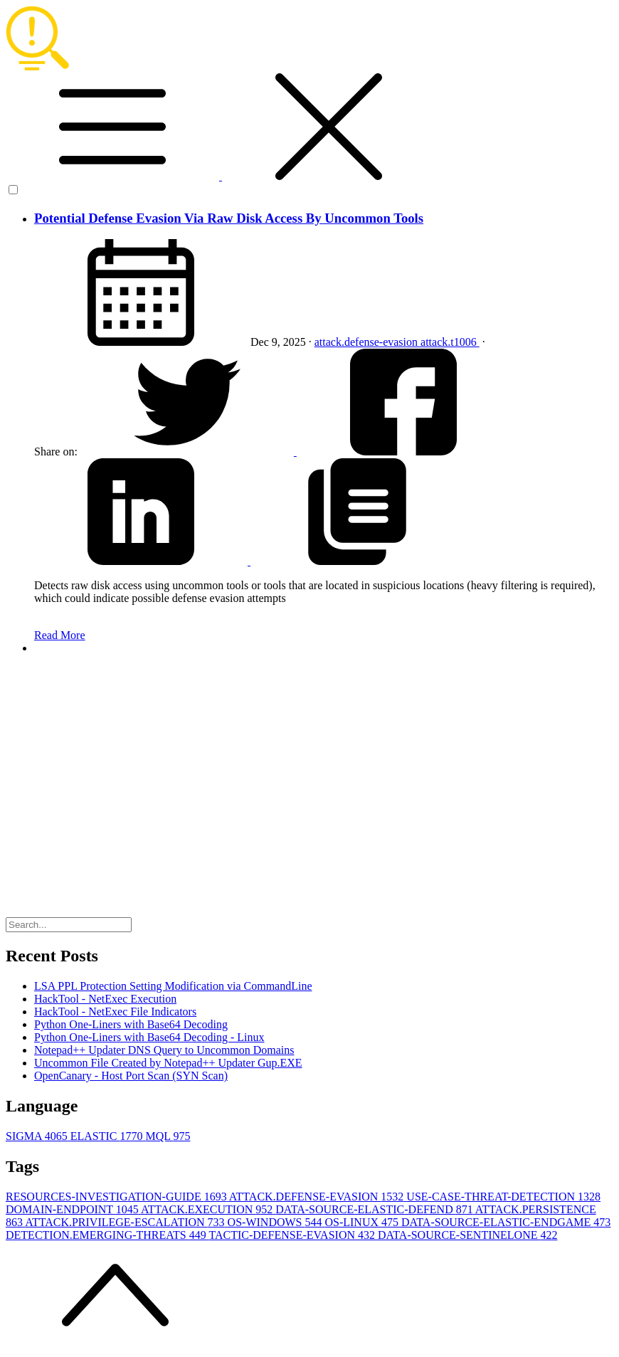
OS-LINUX (362, 1222)
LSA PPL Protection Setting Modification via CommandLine (173, 986)
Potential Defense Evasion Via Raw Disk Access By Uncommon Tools (228, 218)
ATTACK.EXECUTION (208, 1209)
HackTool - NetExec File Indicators (115, 1011)
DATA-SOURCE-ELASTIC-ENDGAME (505, 1222)
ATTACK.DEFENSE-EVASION (318, 1196)
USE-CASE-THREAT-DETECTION (503, 1196)
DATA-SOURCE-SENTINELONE (467, 1235)
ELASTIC (108, 1136)
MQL (167, 1136)
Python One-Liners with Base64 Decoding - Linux (149, 1037)
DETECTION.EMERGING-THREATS (107, 1235)
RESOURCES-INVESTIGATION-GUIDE (117, 1196)
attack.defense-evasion (367, 342)
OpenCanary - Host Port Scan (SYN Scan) (131, 1076)
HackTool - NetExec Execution (105, 999)
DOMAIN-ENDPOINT (73, 1209)
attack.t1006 (450, 342)
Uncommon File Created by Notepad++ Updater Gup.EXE (168, 1063)
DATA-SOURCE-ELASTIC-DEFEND (375, 1209)
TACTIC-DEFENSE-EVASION (293, 1235)
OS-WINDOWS (276, 1222)
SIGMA (38, 1136)
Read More (59, 635)
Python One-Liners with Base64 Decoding (131, 1024)
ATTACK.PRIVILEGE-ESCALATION (126, 1222)
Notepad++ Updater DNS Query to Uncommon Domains (164, 1050)
